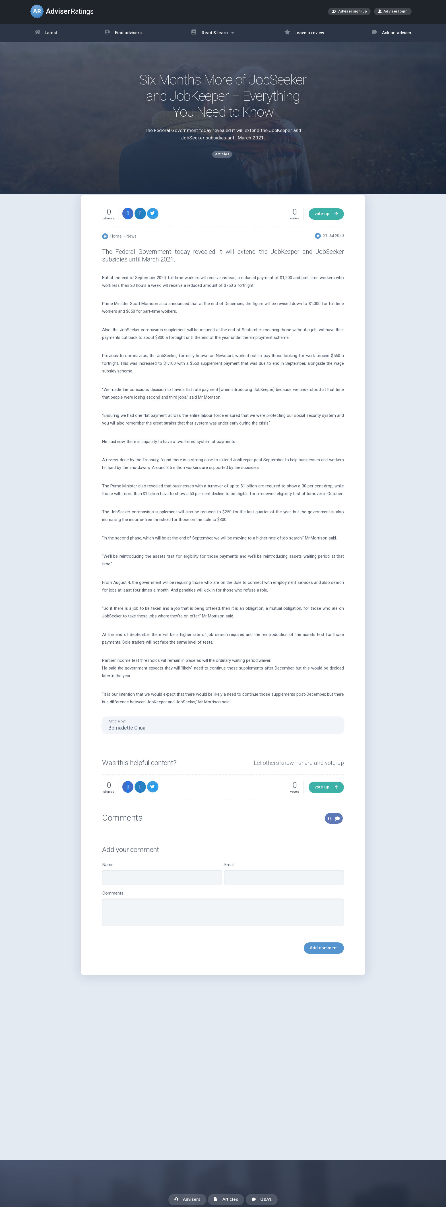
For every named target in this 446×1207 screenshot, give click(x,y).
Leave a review (304, 33)
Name (162, 886)
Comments (223, 922)
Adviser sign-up (349, 12)
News (132, 249)
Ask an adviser (392, 33)
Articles (226, 1199)
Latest (46, 33)
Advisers (187, 1199)
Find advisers (123, 33)
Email (284, 886)
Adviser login (393, 11)
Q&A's (262, 1199)
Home (115, 249)
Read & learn (213, 36)
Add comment (324, 960)
